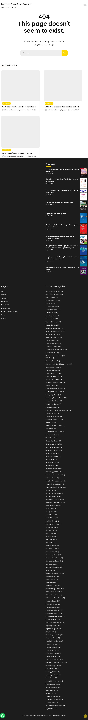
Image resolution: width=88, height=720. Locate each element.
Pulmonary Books (51, 650)
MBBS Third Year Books (53, 506)
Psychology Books (51, 647)
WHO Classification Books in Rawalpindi (19, 107)
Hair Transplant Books (53, 447)
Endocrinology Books (52, 401)
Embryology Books (52, 395)
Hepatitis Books (51, 453)
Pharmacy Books (51, 619)
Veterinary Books (51, 696)
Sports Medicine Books (53, 681)
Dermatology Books (52, 379)
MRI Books (49, 542)
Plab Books (49, 632)
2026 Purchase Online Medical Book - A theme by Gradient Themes (44, 715)
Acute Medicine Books (53, 294)
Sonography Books (52, 675)
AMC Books (49, 303)
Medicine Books (51, 521)
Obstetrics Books (51, 586)
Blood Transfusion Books (54, 331)
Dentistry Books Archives (54, 356)
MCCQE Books (50, 512)
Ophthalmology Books (53, 589)
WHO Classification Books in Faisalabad (62, 107)
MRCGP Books (50, 527)
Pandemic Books (51, 601)
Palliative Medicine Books (54, 598)
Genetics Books (51, 435)
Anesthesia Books (51, 310)
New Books (49, 570)
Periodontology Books (53, 376)
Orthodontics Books (52, 367)
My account (5, 305)
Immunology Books (52, 472)
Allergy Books (50, 297)
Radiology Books (51, 656)
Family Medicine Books (53, 419)
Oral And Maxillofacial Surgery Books (58, 364)
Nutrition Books (51, 579)
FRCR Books (49, 429)
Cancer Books (50, 340)
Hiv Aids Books (50, 466)
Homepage (4, 301)
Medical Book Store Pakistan (16, 4)
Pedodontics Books (52, 370)
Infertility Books (51, 478)
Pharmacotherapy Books (54, 616)
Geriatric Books (51, 438)
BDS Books (49, 358)
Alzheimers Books (51, 300)
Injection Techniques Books (55, 481)
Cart (2, 291)
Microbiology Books (52, 524)
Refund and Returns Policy (9, 311)
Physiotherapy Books (53, 629)
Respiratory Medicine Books (55, 662)
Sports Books (50, 678)
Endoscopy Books (51, 407)
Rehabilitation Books (52, 659)
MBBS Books (50, 490)
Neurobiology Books (52, 561)
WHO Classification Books (54, 706)
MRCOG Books (50, 530)
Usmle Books (50, 693)
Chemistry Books (51, 347)
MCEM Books (50, 515)
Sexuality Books (51, 669)
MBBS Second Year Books (54, 502)
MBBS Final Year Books (53, 493)
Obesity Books (50, 582)
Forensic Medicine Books (54, 426)
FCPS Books (49, 422)
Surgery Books (50, 684)
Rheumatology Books (53, 666)
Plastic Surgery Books (53, 635)
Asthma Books (50, 313)
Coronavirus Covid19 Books (55, 350)
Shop (3, 315)
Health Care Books (52, 450)
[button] (2, 715)
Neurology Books (51, 564)
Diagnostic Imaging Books (54, 382)
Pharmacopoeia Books (53, 613)
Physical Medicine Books (53, 622)
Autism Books (50, 319)
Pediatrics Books (51, 607)
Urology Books (50, 690)
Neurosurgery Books (52, 567)
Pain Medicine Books (52, 595)
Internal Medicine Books (53, 484)
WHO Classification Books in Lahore (17, 153)
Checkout (4, 295)
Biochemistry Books (52, 322)
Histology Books (51, 462)
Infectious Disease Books (54, 475)
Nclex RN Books (51, 552)
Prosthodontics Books (53, 641)
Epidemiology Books (52, 416)
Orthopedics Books (52, 592)
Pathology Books (51, 604)
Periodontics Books (52, 373)
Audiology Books (51, 316)
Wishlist (3, 318)
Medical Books (50, 518)
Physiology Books (51, 626)
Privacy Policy (5, 308)
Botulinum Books (51, 334)
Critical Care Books (52, 353)
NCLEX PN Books (51, 549)
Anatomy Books (51, 307)
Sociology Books (51, 672)
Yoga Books (49, 709)
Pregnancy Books (51, 638)
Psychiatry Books (51, 644)
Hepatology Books (52, 456)
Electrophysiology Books (54, 392)
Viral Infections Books (53, 699)
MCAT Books (50, 509)
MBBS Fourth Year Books (54, 499)
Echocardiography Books (54, 389)
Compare (4, 298)
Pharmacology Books (52, 610)
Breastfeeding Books (52, 337)
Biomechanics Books (52, 328)
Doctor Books (50, 386)
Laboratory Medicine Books (55, 487)
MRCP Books (50, 533)
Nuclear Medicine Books (53, 573)
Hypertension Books (52, 469)
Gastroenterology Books (54, 432)
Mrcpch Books (50, 536)
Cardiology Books (51, 343)
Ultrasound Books (51, 687)
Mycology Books (51, 546)
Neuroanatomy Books (53, 558)
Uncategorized (6, 103)
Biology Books (50, 325)
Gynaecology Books (52, 441)
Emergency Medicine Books (54, 398)
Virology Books (51, 703)
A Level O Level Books (53, 291)
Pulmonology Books (52, 653)
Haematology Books (52, 444)
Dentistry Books (51, 361)
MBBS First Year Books (53, 496)
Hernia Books (50, 459)
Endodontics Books (52, 404)
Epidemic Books (51, 413)
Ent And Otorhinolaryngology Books (57, 410)
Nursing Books (51, 576)
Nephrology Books (52, 555)
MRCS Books (50, 539)
